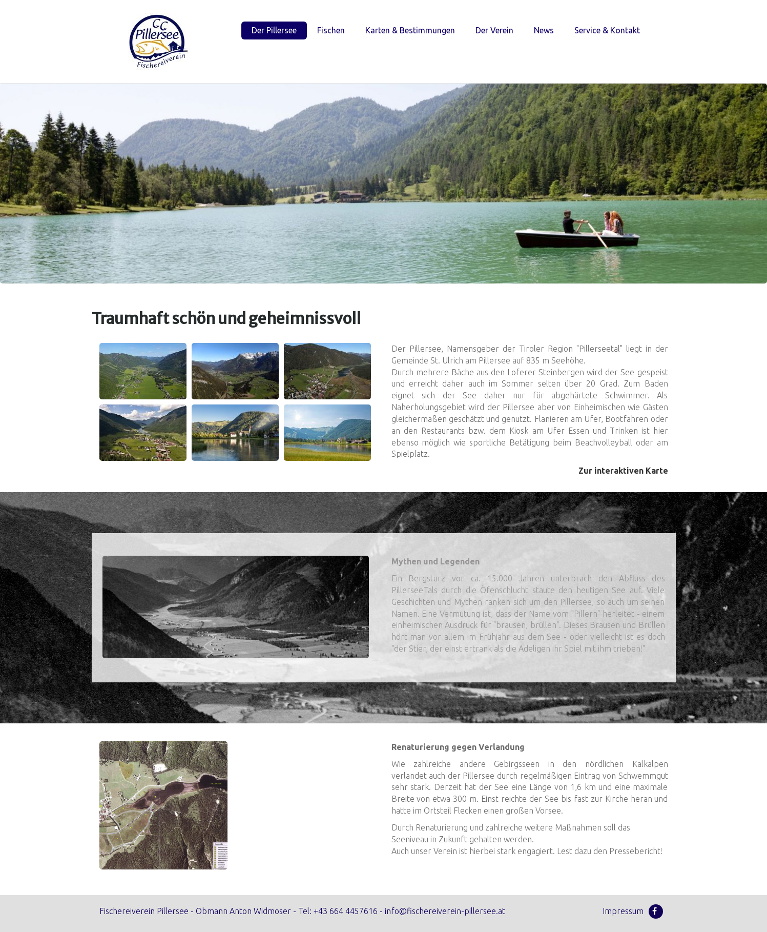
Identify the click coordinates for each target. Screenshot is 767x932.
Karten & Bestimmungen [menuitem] (410, 30)
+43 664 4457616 (346, 911)
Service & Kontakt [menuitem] (607, 30)
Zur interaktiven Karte (623, 470)
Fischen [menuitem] (331, 30)
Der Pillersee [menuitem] (274, 30)
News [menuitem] (544, 30)
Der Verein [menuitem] (494, 30)
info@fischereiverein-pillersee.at (445, 911)
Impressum (623, 911)
